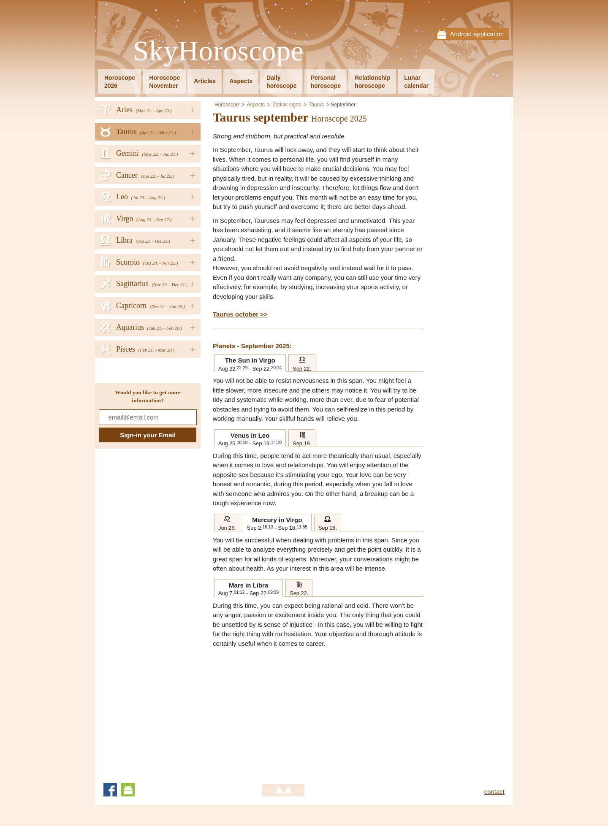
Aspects (241, 81)
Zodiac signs (286, 105)
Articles (204, 81)
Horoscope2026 (119, 81)
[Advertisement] (284, 712)
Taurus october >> (240, 314)
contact (494, 791)
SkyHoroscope (218, 51)
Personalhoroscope (326, 81)
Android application (477, 34)
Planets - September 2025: (252, 345)
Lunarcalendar (416, 81)
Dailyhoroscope (281, 81)
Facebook (110, 789)
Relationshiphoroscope (372, 81)
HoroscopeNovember (164, 81)
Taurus (316, 105)
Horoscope (226, 105)
